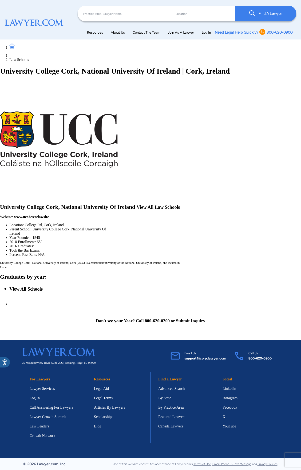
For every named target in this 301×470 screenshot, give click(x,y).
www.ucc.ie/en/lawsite (31, 217)
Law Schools (19, 60)
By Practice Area (171, 407)
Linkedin (229, 389)
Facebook (230, 407)
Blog (97, 426)
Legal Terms (103, 398)
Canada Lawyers (170, 426)
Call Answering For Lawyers (51, 407)
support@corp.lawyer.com (205, 358)
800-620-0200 (157, 320)
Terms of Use (202, 464)
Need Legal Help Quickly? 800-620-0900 (254, 32)
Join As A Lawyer (181, 32)
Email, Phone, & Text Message (231, 464)
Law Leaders (39, 426)
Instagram (230, 398)
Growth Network (42, 436)
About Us (118, 32)
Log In (206, 32)
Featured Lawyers (171, 417)
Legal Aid (101, 389)
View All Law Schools (158, 207)
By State (164, 398)
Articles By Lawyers (109, 407)
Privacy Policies (267, 464)
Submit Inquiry (190, 320)
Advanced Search (171, 389)
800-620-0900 (260, 358)
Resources (95, 32)
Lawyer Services (42, 389)
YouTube (229, 426)
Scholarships (103, 417)
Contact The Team (146, 32)
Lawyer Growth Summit (48, 417)
